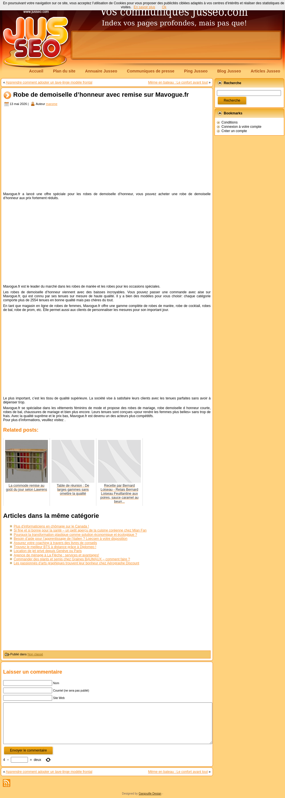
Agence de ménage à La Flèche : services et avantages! (56, 555)
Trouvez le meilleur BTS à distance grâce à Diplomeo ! (55, 547)
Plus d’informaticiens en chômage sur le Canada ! (51, 526)
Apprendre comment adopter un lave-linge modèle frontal (49, 82)
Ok (164, 7)
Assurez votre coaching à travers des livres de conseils (55, 543)
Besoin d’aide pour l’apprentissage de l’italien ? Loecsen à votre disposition (70, 539)
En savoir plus (144, 7)
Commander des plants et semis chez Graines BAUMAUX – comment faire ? (72, 559)
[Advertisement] (107, 150)
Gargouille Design (150, 793)
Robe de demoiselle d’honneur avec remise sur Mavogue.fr (101, 94)
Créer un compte (234, 131)
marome (51, 104)
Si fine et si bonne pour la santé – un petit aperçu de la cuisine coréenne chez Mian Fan (80, 530)
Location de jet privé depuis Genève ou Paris (48, 551)
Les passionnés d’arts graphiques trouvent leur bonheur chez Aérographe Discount (76, 563)
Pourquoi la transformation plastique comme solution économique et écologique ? (75, 535)
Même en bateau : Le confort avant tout (178, 82)
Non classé (35, 654)
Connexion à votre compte (241, 127)
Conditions (229, 122)
